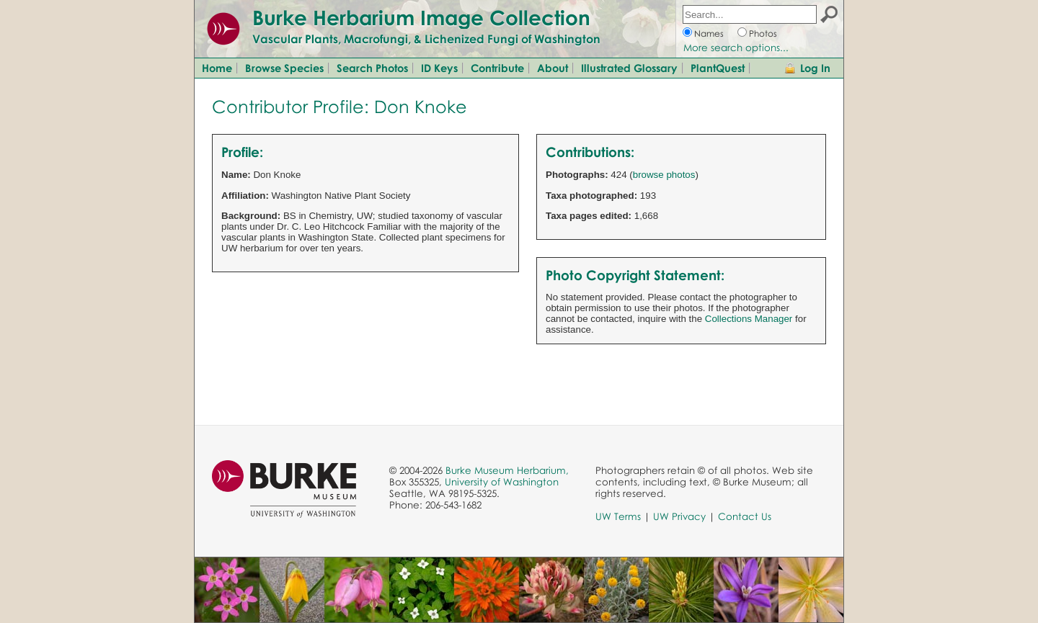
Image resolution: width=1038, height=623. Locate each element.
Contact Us (744, 516)
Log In (815, 67)
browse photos (664, 174)
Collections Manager (749, 318)
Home (217, 67)
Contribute (497, 67)
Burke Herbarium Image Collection (421, 17)
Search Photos (372, 67)
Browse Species (284, 67)
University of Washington (502, 482)
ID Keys (439, 67)
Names (709, 33)
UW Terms (618, 516)
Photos (763, 33)
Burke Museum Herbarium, (507, 470)
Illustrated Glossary (629, 67)
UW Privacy (679, 516)
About (552, 67)
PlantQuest (718, 67)
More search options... (736, 47)
